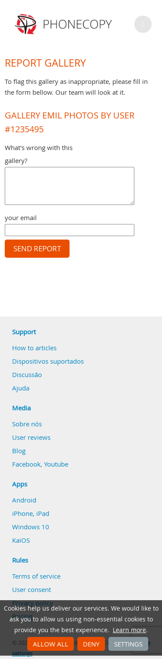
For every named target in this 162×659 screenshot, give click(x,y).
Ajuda (20, 388)
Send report (37, 248)
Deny (91, 644)
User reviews (31, 437)
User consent (31, 589)
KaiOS (21, 540)
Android (24, 500)
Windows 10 (30, 526)
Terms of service (36, 576)
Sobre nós (27, 423)
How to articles (34, 347)
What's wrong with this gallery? (39, 154)
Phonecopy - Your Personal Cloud (64, 24)
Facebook (26, 464)
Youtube (56, 464)
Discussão (27, 374)
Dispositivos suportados (48, 361)
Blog (18, 450)
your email (21, 217)
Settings (128, 644)
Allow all (50, 644)
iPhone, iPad (30, 513)
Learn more (129, 630)
